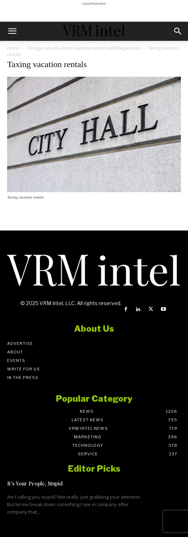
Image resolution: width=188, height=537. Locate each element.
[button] (12, 31)
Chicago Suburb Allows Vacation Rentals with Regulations (83, 48)
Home (13, 48)
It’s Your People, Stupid (35, 483)
